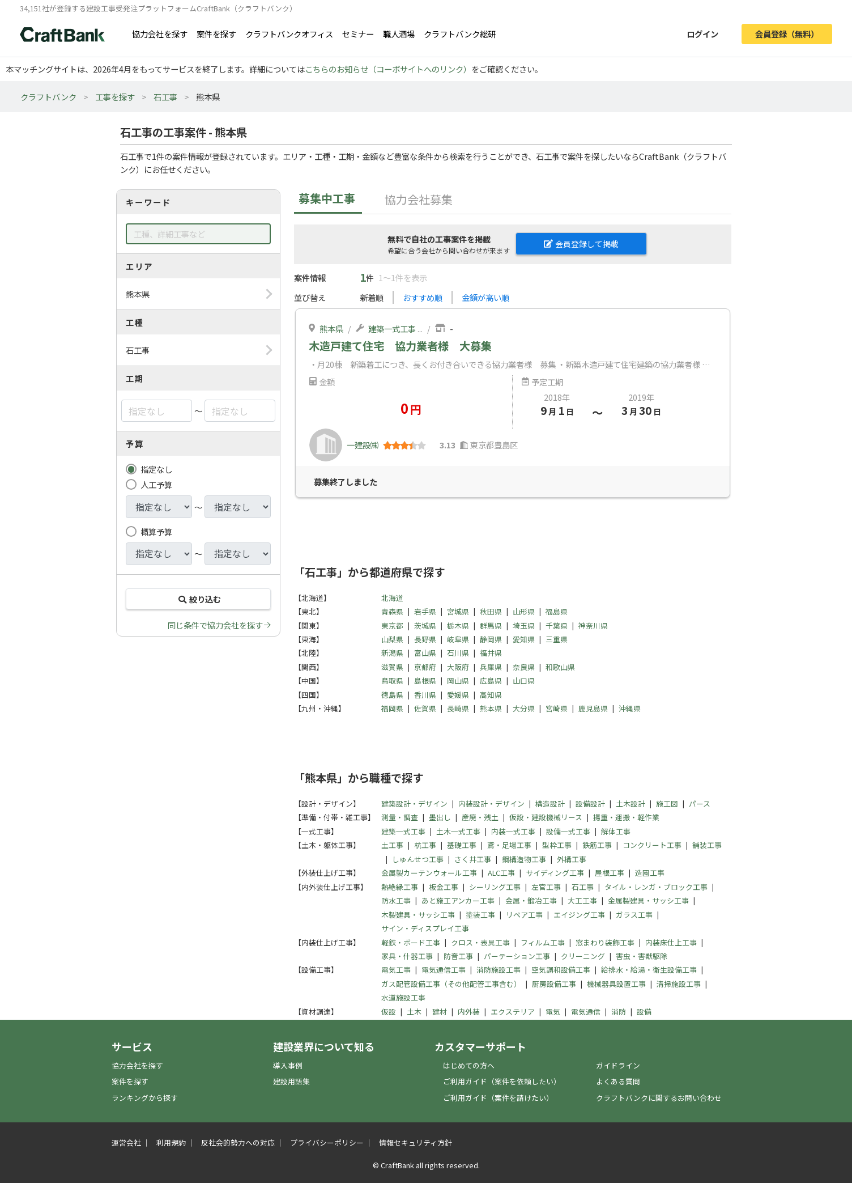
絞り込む (198, 599)
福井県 (491, 652)
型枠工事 (557, 844)
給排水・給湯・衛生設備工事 (649, 969)
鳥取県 (392, 680)
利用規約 (171, 1142)
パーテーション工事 (517, 956)
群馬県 (491, 625)
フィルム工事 (543, 942)
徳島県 (392, 694)
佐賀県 (425, 708)
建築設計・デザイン (414, 803)
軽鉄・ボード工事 (410, 942)
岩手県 (425, 611)
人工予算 (156, 484)
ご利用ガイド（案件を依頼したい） (502, 1081)
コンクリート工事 (652, 844)
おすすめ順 (422, 297)
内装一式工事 (513, 831)
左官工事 (546, 886)
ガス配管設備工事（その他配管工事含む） (451, 983)
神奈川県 (593, 625)
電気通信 (585, 1011)
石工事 (165, 97)
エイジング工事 (579, 914)
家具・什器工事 (407, 956)
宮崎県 (557, 708)
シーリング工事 (495, 886)
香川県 (425, 694)
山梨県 (392, 639)
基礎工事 (461, 844)
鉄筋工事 (597, 844)
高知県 (491, 694)
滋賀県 (392, 667)
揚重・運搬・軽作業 (626, 817)
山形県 (524, 611)
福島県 (557, 611)
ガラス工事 (634, 914)
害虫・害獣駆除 (641, 956)
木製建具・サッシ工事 (418, 914)
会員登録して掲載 (581, 243)
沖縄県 (630, 708)
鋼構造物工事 (524, 859)
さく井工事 (472, 859)
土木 (414, 1011)
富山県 (425, 652)
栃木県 (458, 625)
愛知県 (524, 639)
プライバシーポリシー (327, 1142)
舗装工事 (707, 844)
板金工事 (443, 886)
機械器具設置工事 (616, 983)
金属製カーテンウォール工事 (429, 872)
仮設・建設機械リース (545, 817)
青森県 (392, 611)
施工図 (667, 803)
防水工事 (396, 900)
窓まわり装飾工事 (605, 942)
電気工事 (396, 969)
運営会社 (126, 1142)
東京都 (392, 625)
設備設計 (590, 803)
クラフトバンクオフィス (289, 34)
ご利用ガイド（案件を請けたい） (498, 1097)
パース (699, 803)
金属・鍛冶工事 (531, 900)
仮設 (388, 1011)
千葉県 (557, 625)
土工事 (392, 844)
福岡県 (392, 708)
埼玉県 (524, 625)
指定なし (156, 469)
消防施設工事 (498, 969)
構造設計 (550, 803)
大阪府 (458, 667)
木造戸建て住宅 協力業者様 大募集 (400, 346)
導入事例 (288, 1065)
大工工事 (582, 900)
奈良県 (524, 667)
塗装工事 (480, 914)
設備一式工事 (568, 831)
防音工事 (458, 956)
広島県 (491, 680)
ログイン (702, 34)
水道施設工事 (403, 997)
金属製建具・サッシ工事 (648, 900)
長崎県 (458, 708)
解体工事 (616, 831)
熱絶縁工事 (399, 886)
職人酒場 (399, 34)
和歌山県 (560, 667)
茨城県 (425, 625)
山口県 (524, 680)
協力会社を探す (160, 34)
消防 (618, 1011)
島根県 (425, 680)
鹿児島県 (593, 708)
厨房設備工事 (554, 983)
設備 (644, 1011)
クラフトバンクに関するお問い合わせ (659, 1097)
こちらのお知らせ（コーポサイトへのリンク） (388, 69)
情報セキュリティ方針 (415, 1142)
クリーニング (583, 956)
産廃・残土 (480, 817)
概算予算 (156, 531)
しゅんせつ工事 (418, 859)
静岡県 (491, 639)
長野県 (425, 639)
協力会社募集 (419, 199)
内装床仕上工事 (671, 942)
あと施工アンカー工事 (458, 900)
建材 (439, 1011)
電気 (553, 1011)
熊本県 (331, 328)
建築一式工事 (392, 328)
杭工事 (425, 844)
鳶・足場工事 (509, 844)
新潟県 (392, 652)
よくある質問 (618, 1081)
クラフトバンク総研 (460, 34)
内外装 (469, 1011)
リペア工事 (524, 914)
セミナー (358, 34)
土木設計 (630, 803)
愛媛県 (458, 694)
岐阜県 (458, 639)
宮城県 (458, 611)
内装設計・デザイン (491, 803)
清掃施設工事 (679, 983)
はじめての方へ (469, 1065)
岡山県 (458, 680)
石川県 (458, 652)
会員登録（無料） (787, 34)
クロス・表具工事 (480, 942)
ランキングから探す (145, 1097)
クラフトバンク (48, 97)
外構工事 (571, 859)
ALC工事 (501, 872)
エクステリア (513, 1011)
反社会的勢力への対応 (238, 1142)
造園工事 (649, 872)
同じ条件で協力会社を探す (215, 625)
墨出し (440, 817)
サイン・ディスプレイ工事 (425, 928)
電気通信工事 (443, 969)
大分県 (524, 708)
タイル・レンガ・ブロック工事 (656, 886)
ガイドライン (618, 1065)
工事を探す (115, 97)
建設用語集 (291, 1081)
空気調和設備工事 (560, 969)
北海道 (392, 597)
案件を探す (216, 34)
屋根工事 (609, 872)
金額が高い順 (485, 297)
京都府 (425, 667)
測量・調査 (399, 817)
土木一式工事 (458, 831)
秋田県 (491, 611)
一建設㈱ (362, 445)
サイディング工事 (555, 872)
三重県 (557, 639)
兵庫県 (491, 667)
